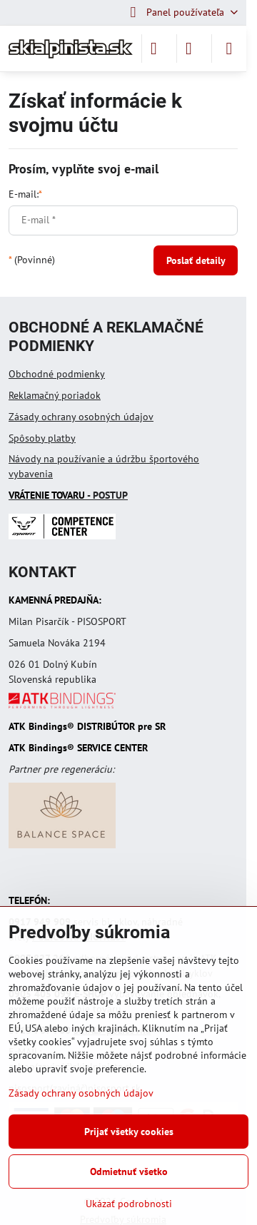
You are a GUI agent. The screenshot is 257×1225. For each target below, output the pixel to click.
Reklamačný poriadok (55, 395)
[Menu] (229, 48)
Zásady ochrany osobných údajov (81, 416)
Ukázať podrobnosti (129, 1203)
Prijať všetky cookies (128, 1131)
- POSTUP (68, 495)
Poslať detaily (196, 260)
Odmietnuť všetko (129, 1171)
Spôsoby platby (42, 438)
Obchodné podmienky (57, 373)
